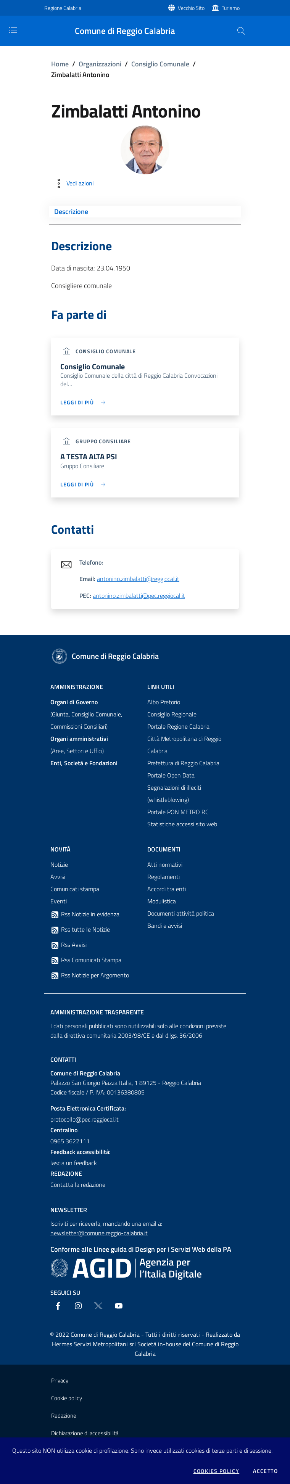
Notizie (59, 864)
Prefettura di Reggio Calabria (183, 763)
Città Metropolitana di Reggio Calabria (184, 745)
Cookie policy (66, 1398)
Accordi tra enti (166, 889)
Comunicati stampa (74, 889)
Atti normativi (164, 864)
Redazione (63, 1416)
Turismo (231, 8)
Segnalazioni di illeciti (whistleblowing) (174, 794)
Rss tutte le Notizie (80, 930)
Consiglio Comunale (160, 64)
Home (60, 64)
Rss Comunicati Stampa (85, 961)
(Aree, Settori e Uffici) (79, 745)
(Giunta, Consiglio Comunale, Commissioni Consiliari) (86, 714)
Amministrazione (76, 687)
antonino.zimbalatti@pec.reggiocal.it (139, 595)
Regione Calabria (62, 8)
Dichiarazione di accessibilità (84, 1433)
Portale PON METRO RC (178, 812)
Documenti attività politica (180, 913)
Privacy (59, 1380)
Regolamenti (163, 877)
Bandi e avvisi (164, 925)
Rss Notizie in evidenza (84, 915)
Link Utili (160, 687)
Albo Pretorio (163, 702)
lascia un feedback (73, 1163)
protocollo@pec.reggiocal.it (84, 1120)
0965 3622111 (70, 1141)
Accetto (265, 1471)
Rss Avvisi (68, 945)
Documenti (163, 849)
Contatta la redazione (77, 1184)
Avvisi (57, 877)
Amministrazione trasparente (97, 1012)
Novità (60, 849)
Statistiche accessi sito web (182, 824)
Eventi (58, 901)
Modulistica (161, 901)
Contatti (63, 1059)
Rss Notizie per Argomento (89, 976)
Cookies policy (216, 1471)
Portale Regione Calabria (178, 726)
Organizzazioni (100, 64)
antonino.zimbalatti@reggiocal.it (138, 579)
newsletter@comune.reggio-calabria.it (99, 1233)
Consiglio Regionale (172, 714)
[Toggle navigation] (13, 30)
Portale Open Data (171, 775)
